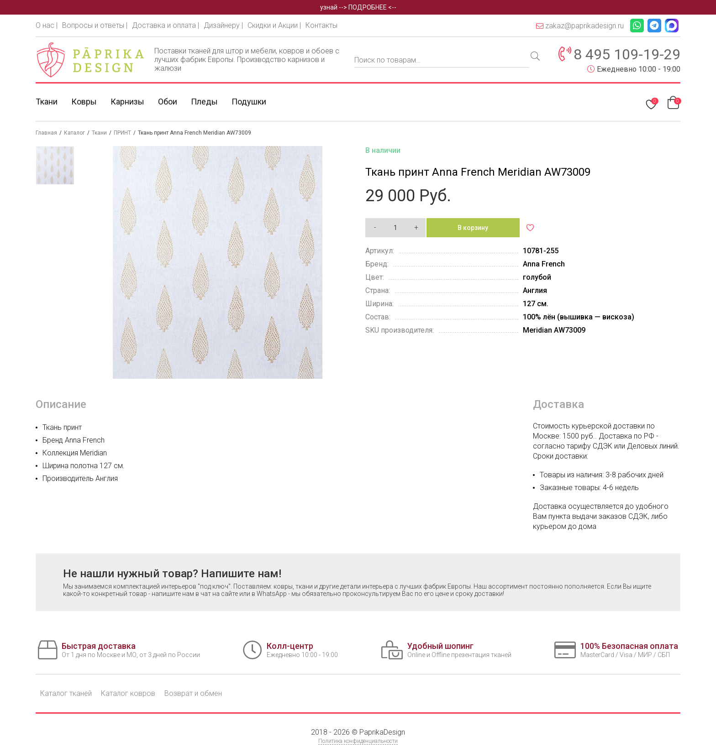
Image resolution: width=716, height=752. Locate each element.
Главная (46, 133)
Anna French (544, 264)
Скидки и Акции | (274, 25)
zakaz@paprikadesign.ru (580, 25)
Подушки (249, 101)
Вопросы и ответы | (94, 25)
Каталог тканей (66, 693)
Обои (167, 101)
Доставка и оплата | (165, 25)
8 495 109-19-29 (627, 54)
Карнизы (127, 101)
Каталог (74, 133)
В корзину (473, 227)
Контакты (321, 25)
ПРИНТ (122, 133)
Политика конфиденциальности (358, 741)
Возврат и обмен (193, 693)
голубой (537, 277)
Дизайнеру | (223, 25)
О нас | (47, 25)
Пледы (204, 101)
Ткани (47, 101)
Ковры (84, 101)
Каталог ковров (128, 693)
